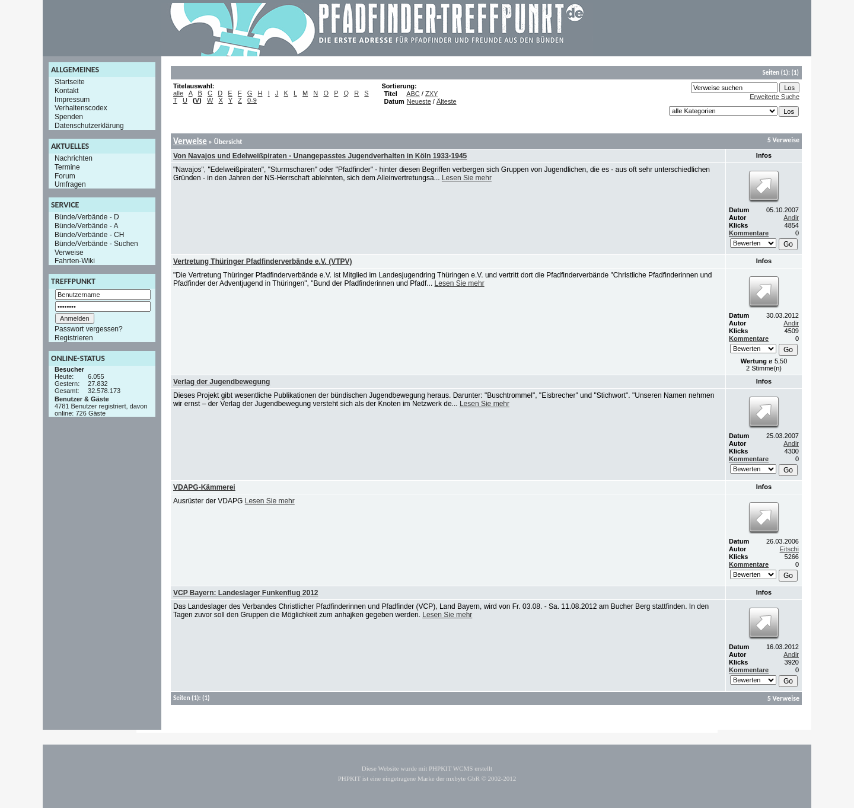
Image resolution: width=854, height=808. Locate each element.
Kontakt (67, 91)
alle (178, 93)
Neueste (419, 101)
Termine (67, 167)
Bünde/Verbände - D (87, 217)
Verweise (69, 252)
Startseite (70, 82)
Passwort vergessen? (89, 329)
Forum (65, 175)
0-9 (252, 100)
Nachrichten (74, 158)
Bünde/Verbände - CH (89, 235)
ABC (413, 93)
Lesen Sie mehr (467, 178)
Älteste (446, 101)
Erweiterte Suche (774, 96)
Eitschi (789, 548)
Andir (791, 217)
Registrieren (74, 338)
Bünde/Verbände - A (86, 226)
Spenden (69, 117)
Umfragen (70, 184)
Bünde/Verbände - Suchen (96, 243)
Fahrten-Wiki (75, 261)
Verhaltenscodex (81, 108)
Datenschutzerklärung (89, 126)
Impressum (72, 99)
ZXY (431, 93)
